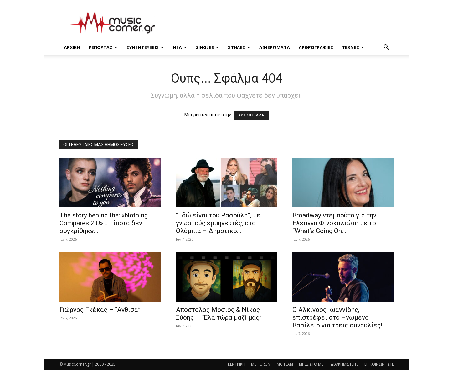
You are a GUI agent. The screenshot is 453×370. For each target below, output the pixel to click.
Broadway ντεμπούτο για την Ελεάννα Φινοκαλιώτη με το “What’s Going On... (334, 223)
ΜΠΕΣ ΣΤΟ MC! (312, 364)
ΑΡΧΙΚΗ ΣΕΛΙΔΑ (251, 115)
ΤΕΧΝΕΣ (353, 47)
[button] (386, 48)
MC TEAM (285, 364)
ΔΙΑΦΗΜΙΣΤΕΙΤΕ (344, 364)
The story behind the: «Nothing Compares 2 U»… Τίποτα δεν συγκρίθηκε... (103, 223)
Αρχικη (72, 47)
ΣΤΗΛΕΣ (239, 47)
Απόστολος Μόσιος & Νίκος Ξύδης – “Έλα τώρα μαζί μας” (219, 313)
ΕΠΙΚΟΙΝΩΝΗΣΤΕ (379, 364)
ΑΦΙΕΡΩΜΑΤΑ (274, 47)
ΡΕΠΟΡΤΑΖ (103, 47)
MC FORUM (261, 364)
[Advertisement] (280, 23)
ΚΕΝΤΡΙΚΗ (236, 364)
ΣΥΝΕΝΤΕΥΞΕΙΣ (145, 47)
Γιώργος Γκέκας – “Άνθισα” (100, 309)
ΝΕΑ (180, 47)
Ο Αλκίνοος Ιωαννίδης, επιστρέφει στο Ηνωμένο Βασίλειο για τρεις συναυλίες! (337, 317)
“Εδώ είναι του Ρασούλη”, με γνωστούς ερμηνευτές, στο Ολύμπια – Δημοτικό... (218, 223)
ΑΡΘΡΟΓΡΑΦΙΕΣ (316, 47)
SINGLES (207, 47)
